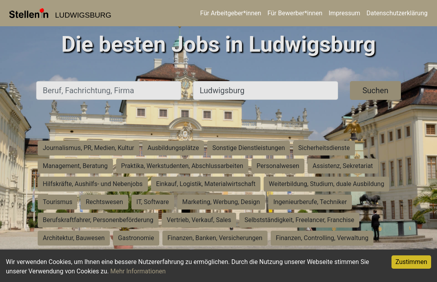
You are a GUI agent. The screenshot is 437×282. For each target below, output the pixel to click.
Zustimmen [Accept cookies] (411, 262)
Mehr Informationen (138, 271)
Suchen (375, 90)
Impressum (345, 13)
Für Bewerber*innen (295, 13)
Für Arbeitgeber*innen (230, 13)
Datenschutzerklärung (397, 13)
